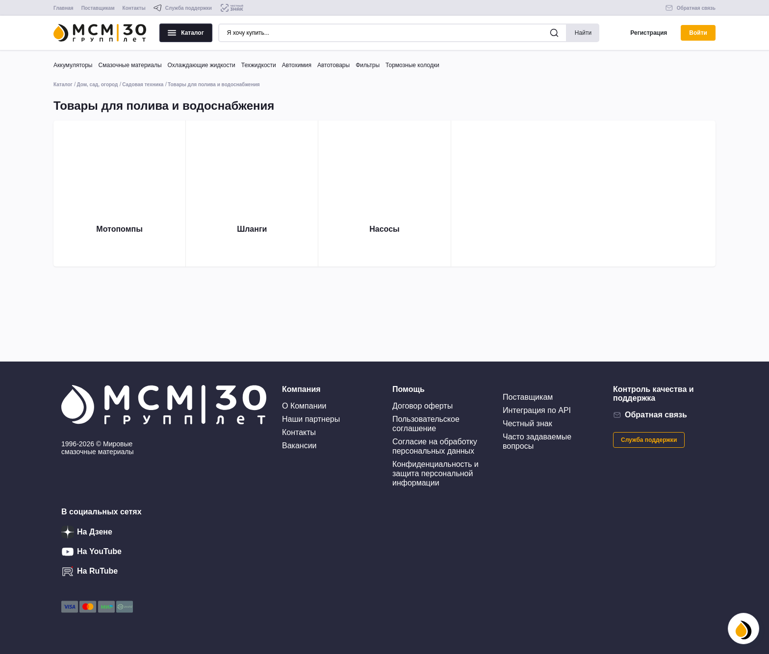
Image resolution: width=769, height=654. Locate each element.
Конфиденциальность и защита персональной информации (435, 473)
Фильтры (368, 65)
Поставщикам (98, 8)
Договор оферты (422, 406)
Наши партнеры (311, 419)
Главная (63, 8)
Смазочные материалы (129, 65)
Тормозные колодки (412, 65)
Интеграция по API (537, 410)
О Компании (304, 406)
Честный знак (527, 423)
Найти (583, 32)
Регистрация (648, 32)
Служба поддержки (649, 439)
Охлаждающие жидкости (201, 65)
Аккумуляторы (72, 65)
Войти (698, 32)
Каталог (186, 32)
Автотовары (333, 65)
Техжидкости (258, 65)
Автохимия (296, 65)
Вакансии (299, 445)
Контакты (134, 8)
